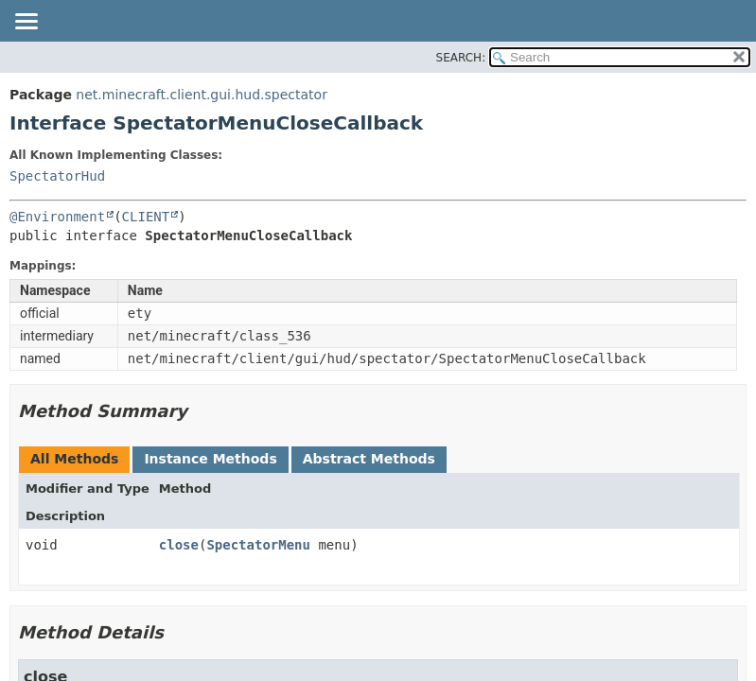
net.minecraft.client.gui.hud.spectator (201, 94)
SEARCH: (461, 57)
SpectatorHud (57, 175)
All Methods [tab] (74, 458)
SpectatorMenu (258, 544)
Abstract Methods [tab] (369, 458)
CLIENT (146, 216)
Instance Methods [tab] (210, 458)
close (179, 544)
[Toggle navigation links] (25, 22)
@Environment (57, 216)
